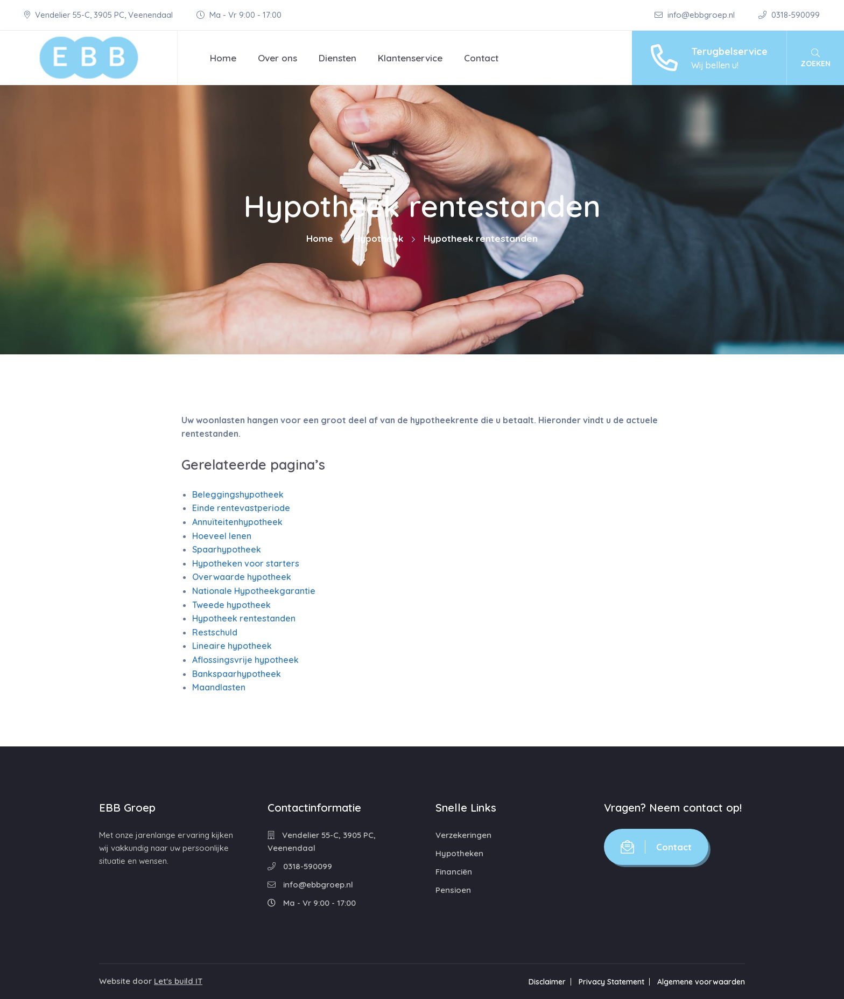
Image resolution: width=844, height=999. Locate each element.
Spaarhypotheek (226, 549)
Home (223, 58)
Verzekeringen (463, 835)
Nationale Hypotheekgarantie (253, 590)
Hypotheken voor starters (245, 563)
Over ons (277, 58)
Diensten (337, 58)
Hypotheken (459, 853)
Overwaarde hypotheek (241, 576)
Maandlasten (218, 687)
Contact (481, 58)
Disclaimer (547, 982)
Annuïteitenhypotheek (237, 521)
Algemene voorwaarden (701, 982)
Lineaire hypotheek (232, 645)
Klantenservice (410, 58)
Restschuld (214, 632)
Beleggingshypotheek (238, 494)
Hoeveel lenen (221, 535)
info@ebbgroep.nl (696, 15)
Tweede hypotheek (231, 604)
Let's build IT (178, 981)
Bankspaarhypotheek (236, 673)
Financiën (453, 872)
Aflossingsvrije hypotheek (245, 659)
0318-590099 (789, 15)
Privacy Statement (611, 982)
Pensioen (453, 890)
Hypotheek (378, 238)
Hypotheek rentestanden (244, 618)
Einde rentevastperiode (241, 507)
